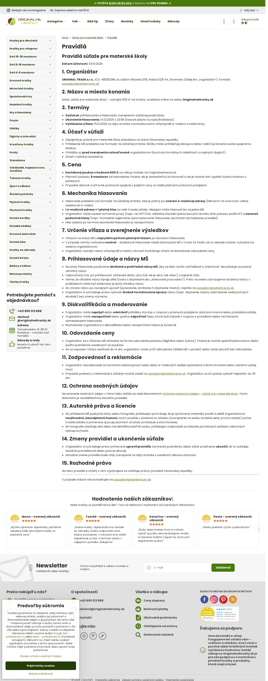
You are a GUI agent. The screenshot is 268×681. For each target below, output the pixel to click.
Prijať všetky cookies (41, 666)
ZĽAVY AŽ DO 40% (120, 3)
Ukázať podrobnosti (41, 674)
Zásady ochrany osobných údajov (41, 656)
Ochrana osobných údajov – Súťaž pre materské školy (200, 394)
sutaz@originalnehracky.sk (80, 84)
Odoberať (223, 568)
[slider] (29, 520)
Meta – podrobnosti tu (47, 636)
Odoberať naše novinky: (52, 571)
